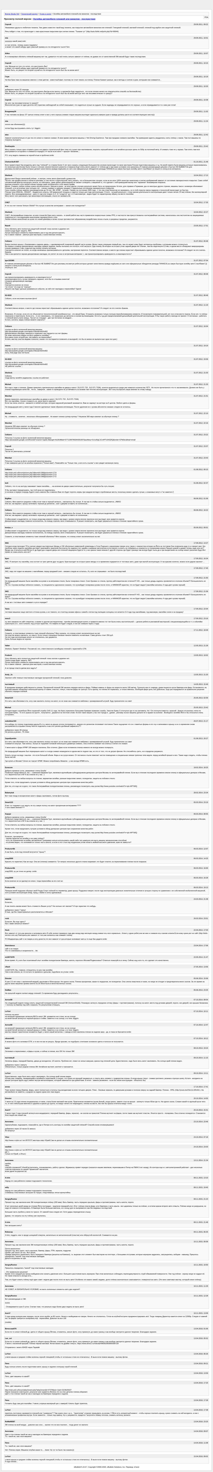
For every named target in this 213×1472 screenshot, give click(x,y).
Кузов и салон (45, 14)
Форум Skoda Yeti (12, 14)
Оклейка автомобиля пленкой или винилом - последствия (64, 19)
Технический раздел (29, 14)
